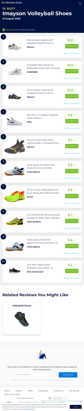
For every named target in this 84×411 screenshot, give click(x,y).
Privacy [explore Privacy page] (19, 391)
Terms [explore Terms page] (30, 391)
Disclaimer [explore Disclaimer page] (43, 391)
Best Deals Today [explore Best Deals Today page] (12, 394)
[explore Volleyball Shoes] (21, 318)
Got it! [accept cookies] (75, 407)
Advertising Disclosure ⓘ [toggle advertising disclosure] (25, 398)
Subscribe (68, 375)
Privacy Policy (29, 409)
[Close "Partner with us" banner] (80, 402)
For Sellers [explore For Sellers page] (74, 391)
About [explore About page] (7, 391)
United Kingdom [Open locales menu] (57, 398)
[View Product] (42, 47)
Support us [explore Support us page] (58, 391)
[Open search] (80, 3)
